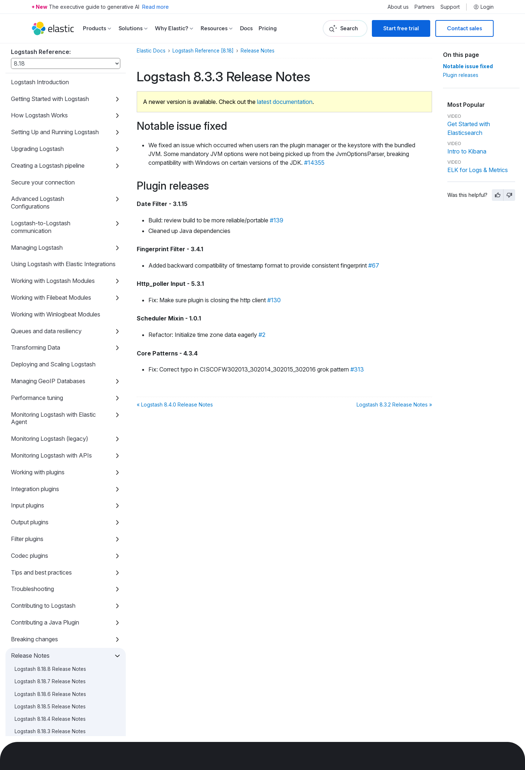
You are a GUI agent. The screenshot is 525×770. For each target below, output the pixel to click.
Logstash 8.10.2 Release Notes (50, 239)
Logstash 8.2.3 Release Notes (49, 551)
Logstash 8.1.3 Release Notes (48, 601)
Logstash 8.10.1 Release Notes (49, 251)
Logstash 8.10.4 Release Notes (50, 214)
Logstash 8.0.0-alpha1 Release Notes (58, 726)
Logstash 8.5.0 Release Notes (49, 451)
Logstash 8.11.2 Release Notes (49, 176)
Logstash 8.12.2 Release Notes (50, 114)
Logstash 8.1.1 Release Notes (48, 626)
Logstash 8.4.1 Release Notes (48, 476)
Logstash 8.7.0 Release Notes (49, 364)
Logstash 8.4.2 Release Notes (49, 464)
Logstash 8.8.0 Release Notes (50, 339)
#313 (357, 369)
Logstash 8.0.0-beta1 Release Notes (56, 701)
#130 (274, 300)
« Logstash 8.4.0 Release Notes (175, 404)
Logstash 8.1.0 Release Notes (49, 639)
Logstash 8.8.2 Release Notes (49, 314)
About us (398, 6)
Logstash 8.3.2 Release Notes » (394, 404)
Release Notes (258, 51)
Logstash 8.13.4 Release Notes (50, 52)
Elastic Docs (151, 51)
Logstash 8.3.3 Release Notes (53, 501)
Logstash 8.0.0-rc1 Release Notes (54, 689)
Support (450, 6)
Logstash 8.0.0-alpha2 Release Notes (58, 714)
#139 (276, 220)
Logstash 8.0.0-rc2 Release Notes (54, 676)
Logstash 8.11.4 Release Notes (49, 152)
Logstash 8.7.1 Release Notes (48, 351)
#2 (261, 334)
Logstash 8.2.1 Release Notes (48, 576)
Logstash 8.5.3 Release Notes (49, 414)
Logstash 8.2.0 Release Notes (49, 589)
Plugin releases (460, 75)
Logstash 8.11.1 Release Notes (49, 189)
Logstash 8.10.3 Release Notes (50, 226)
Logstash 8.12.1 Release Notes (49, 126)
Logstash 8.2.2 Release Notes (49, 564)
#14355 (314, 162)
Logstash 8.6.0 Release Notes (50, 401)
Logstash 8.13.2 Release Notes (50, 76)
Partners (425, 6)
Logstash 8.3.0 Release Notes (49, 539)
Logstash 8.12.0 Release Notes (50, 139)
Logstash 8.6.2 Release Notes (49, 377)
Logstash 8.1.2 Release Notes (48, 614)
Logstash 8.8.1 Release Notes (49, 326)
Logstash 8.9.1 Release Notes (49, 289)
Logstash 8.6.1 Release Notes (49, 389)
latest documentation (284, 101)
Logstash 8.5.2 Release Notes (49, 426)
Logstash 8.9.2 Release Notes (49, 276)
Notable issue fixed (468, 66)
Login (483, 7)
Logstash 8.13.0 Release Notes (50, 102)
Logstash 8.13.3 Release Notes (50, 64)
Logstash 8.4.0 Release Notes (49, 489)
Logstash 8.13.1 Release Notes (49, 89)
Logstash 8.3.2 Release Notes (49, 514)
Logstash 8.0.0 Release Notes (50, 664)
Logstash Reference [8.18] (203, 51)
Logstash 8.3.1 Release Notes (48, 526)
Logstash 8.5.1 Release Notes (48, 439)
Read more (155, 7)
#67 (373, 265)
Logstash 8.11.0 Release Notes (50, 202)
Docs (246, 28)
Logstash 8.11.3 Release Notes (49, 164)
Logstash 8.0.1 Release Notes (49, 651)
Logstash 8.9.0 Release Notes (50, 301)
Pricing (267, 28)
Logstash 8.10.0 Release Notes (50, 264)
